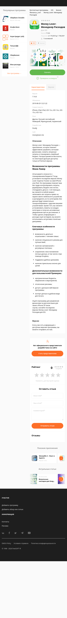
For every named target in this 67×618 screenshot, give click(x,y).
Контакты (5, 522)
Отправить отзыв (47, 426)
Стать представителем (47, 353)
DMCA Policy (6, 543)
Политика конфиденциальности (43, 543)
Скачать (47, 72)
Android (41, 43)
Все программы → (14, 73)
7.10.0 (45, 33)
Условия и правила (21, 543)
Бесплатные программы (39, 10)
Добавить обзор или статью (12, 509)
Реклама (5, 526)
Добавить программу (10, 505)
